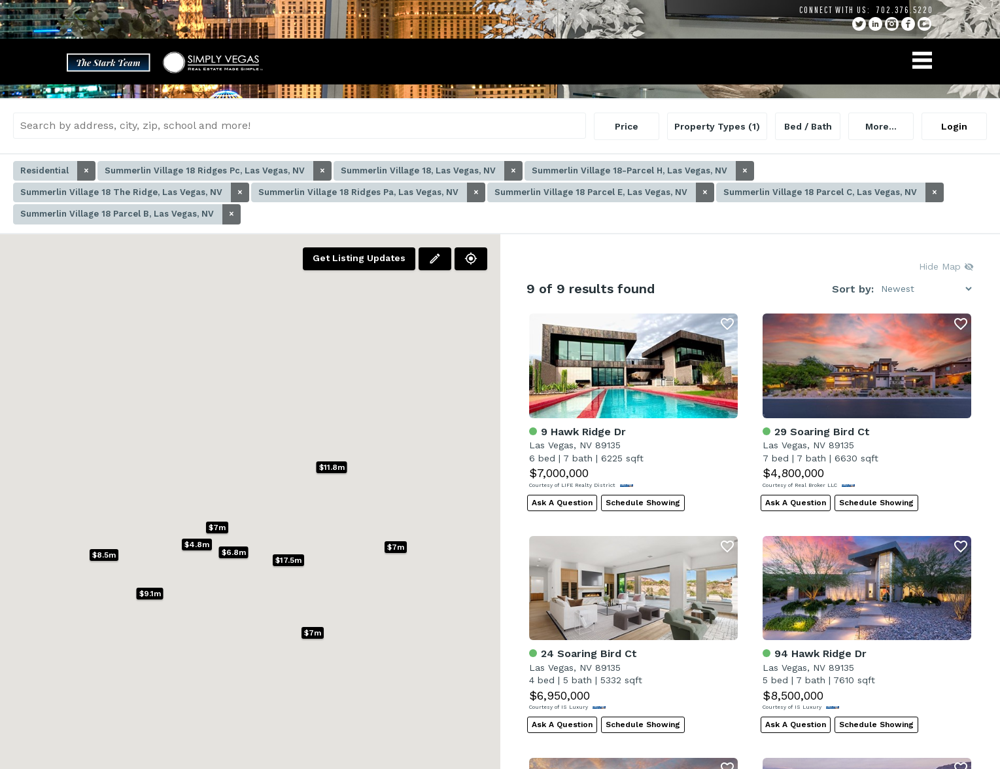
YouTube (924, 24)
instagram (892, 24)
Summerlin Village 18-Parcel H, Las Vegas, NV (643, 171)
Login (954, 126)
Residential (57, 171)
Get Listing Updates (359, 258)
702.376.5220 (904, 10)
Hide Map (946, 266)
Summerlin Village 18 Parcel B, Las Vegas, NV (130, 214)
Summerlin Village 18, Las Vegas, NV (432, 171)
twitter (859, 24)
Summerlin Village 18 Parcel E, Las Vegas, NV (604, 192)
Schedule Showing (643, 502)
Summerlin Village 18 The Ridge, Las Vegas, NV (134, 192)
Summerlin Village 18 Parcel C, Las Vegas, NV (833, 192)
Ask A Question (562, 502)
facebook (908, 24)
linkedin (875, 24)
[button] (395, 547)
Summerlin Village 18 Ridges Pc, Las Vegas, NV (218, 171)
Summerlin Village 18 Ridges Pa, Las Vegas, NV (371, 192)
